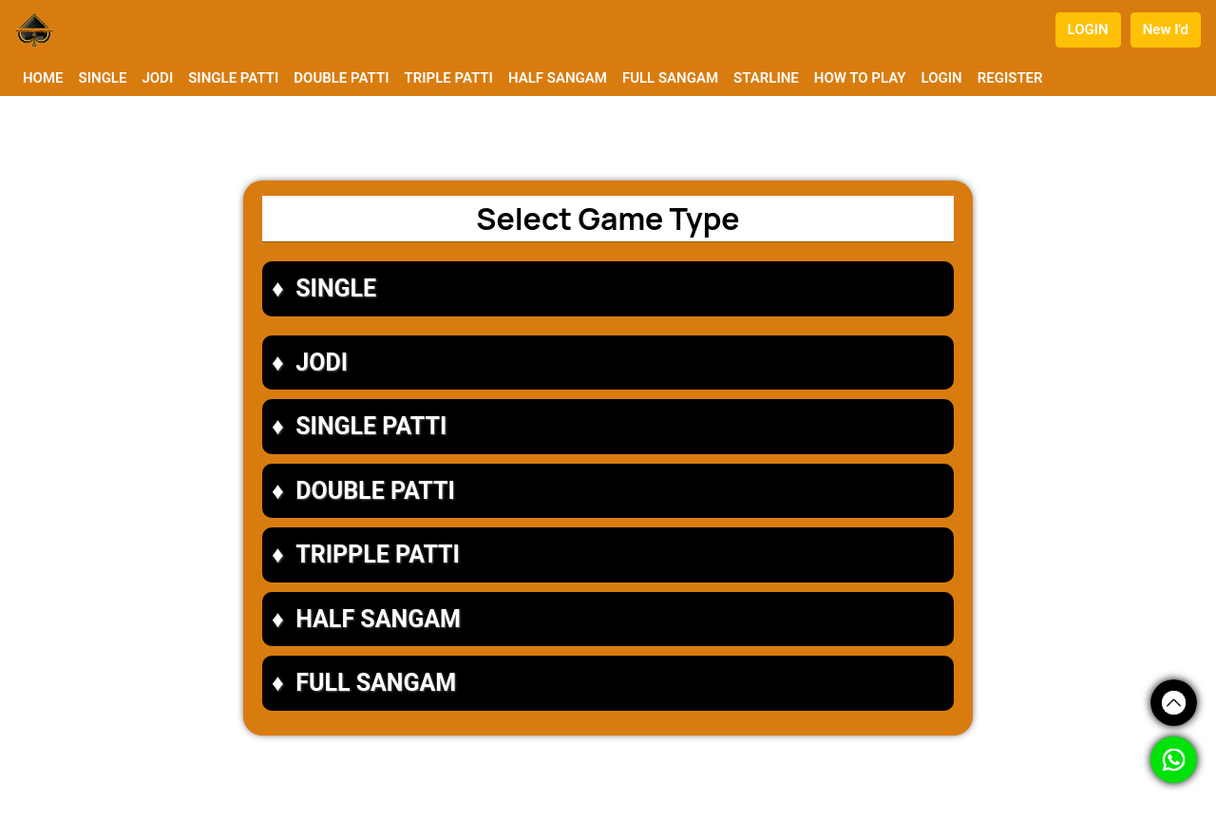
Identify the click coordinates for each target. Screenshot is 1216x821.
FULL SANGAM (670, 77)
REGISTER (1010, 77)
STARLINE (766, 77)
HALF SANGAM (557, 77)
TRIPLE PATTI (448, 77)
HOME (43, 77)
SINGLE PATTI (233, 77)
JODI (157, 77)
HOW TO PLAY (860, 77)
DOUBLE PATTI (341, 77)
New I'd (1165, 29)
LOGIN (1088, 29)
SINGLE (103, 77)
